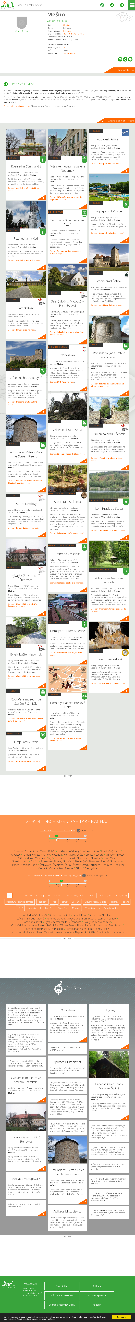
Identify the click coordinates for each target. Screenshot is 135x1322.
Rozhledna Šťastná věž (34, 915)
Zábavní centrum (14, 733)
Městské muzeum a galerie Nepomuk (65, 932)
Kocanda (57, 854)
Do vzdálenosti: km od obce (58, 830)
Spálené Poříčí (29, 865)
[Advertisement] (67, 796)
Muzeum (13, 691)
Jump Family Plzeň (98, 928)
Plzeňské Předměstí (75, 861)
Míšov (21, 858)
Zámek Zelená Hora (71, 925)
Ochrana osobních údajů (61, 1304)
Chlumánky (31, 851)
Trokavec (119, 865)
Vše (9, 895)
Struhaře (95, 865)
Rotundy (13, 444)
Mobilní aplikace (97, 1295)
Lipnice (89, 854)
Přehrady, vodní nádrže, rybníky (62, 545)
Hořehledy (73, 851)
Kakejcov (15, 854)
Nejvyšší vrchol (34, 908)
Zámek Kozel (80, 915)
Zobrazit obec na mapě (17, 106)
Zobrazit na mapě (24, 260)
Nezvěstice (83, 858)
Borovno (18, 851)
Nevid (72, 858)
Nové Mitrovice (20, 861)
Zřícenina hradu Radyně (30, 918)
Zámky (13, 300)
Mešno (56, 14)
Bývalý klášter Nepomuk (97, 922)
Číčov (43, 851)
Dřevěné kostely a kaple (95, 901)
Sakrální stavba (13, 567)
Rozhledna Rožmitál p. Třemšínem (44, 928)
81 (65, 47)
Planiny (58, 861)
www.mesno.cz (70, 53)
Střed (85, 865)
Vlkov (60, 868)
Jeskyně (96, 651)
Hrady (96, 273)
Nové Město (110, 858)
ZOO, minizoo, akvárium (58, 347)
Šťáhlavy (58, 865)
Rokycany (67, 31)
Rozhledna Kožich (33, 922)
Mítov (30, 858)
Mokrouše (40, 858)
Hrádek (95, 851)
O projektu (62, 1286)
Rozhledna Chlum (76, 928)
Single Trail (63, 908)
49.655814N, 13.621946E (73, 34)
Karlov (46, 854)
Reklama (97, 1286)
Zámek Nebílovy (107, 918)
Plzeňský (66, 25)
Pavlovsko (46, 861)
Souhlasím (121, 1317)
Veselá (43, 868)
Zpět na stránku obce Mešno (121, 120)
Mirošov (120, 854)
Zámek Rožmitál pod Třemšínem (103, 925)
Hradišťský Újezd (110, 851)
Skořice (15, 865)
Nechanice (60, 858)
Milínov (110, 854)
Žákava (69, 868)
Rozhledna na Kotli (59, 915)
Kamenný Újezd (32, 854)
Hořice (85, 851)
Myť (50, 858)
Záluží (78, 868)
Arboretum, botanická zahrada (61, 493)
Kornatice (69, 854)
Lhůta (80, 854)
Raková (105, 861)
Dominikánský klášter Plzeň (26, 932)
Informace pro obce (62, 1295)
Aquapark (96, 131)
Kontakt (97, 1304)
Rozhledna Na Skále (100, 915)
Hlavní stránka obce (125, 70)
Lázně (20, 908)
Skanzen (54, 293)
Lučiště (99, 854)
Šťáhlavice (45, 865)
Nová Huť (96, 858)
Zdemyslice (90, 868)
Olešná (35, 861)
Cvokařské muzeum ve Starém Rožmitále (34, 925)
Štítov (68, 865)
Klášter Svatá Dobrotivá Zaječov (106, 932)
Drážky (61, 851)
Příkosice (94, 861)
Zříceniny (13, 369)
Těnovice (107, 865)
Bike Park (49, 908)
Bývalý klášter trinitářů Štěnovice (63, 922)
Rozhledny (13, 158)
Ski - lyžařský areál (75, 895)
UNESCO (58, 895)
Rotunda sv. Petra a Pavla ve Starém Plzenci (71, 918)
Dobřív (52, 851)
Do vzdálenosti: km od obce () (54, 875)
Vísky (52, 868)
